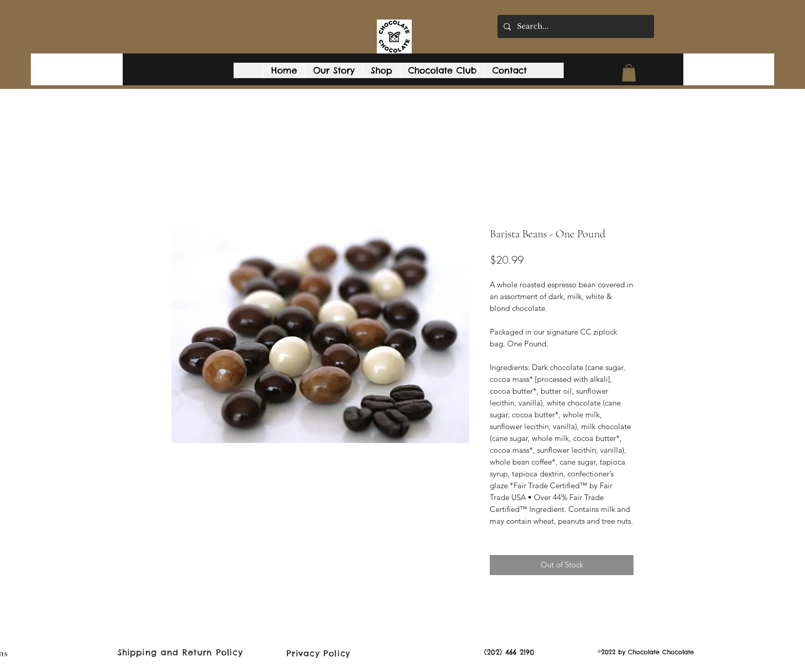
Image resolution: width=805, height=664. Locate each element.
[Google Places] (750, 76)
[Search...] (574, 26)
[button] (629, 72)
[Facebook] (765, 76)
